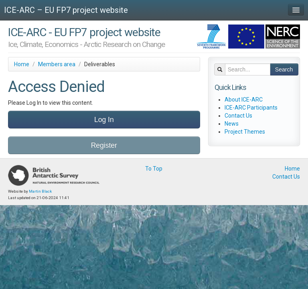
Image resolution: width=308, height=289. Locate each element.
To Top (153, 168)
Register (104, 145)
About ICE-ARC (244, 99)
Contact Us (238, 115)
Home (21, 64)
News (232, 123)
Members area (56, 64)
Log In (104, 120)
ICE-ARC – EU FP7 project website (66, 10)
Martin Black (40, 191)
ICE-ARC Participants (251, 107)
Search (284, 69)
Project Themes (245, 131)
